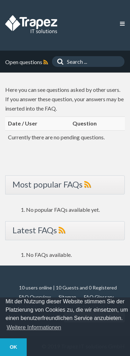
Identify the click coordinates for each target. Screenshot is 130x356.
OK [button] (13, 347)
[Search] (58, 61)
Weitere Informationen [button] (34, 327)
